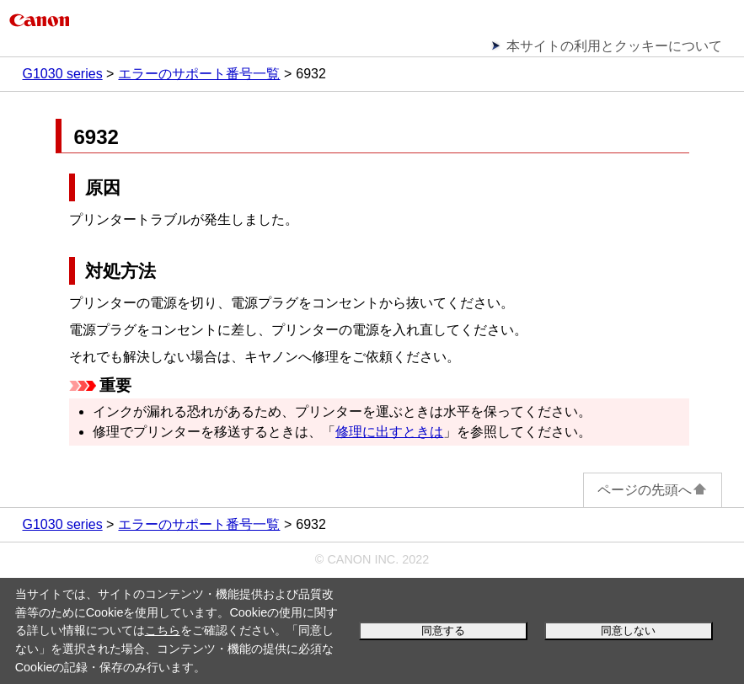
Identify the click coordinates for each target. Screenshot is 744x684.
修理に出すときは (389, 432)
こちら (162, 630)
